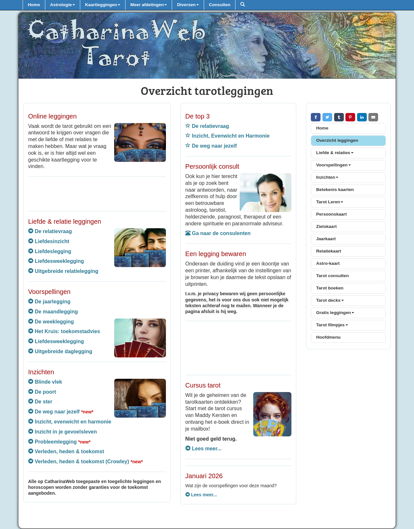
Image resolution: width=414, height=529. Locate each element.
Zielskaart (326, 226)
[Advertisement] (97, 193)
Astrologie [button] (62, 4)
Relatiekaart (328, 251)
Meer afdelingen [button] (148, 4)
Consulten (219, 4)
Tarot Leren (329, 201)
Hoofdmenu (328, 337)
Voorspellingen (333, 165)
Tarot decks (329, 300)
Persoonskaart (331, 214)
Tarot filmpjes (332, 324)
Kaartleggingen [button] (102, 4)
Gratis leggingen (335, 312)
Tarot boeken (329, 288)
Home (34, 4)
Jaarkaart (325, 238)
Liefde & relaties (334, 152)
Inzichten (327, 177)
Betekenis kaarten (335, 189)
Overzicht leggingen (337, 140)
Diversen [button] (188, 4)
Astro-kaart (328, 263)
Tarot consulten (332, 275)
